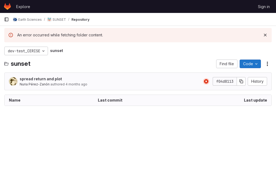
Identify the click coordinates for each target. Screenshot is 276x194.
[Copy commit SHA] (241, 81)
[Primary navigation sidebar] (6, 19)
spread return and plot (41, 79)
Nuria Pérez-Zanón (35, 84)
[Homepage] (7, 6)
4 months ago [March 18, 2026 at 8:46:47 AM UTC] (76, 84)
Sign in (264, 6)
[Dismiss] (265, 35)
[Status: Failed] (206, 81)
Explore (23, 6)
